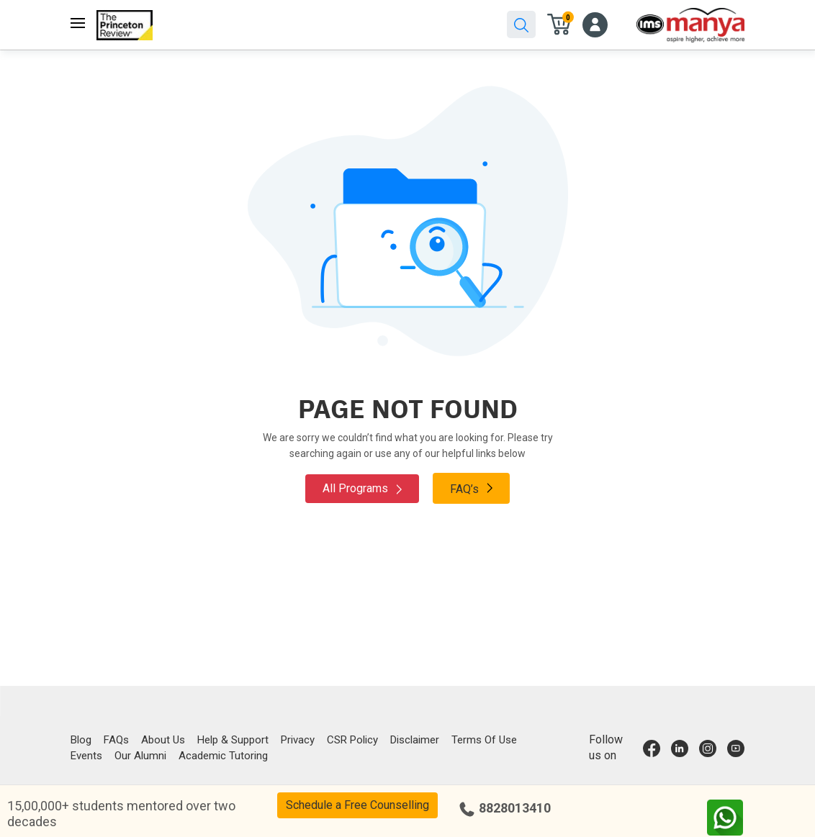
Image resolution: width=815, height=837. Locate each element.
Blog (81, 739)
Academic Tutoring (223, 755)
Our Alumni (140, 755)
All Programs (362, 488)
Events (86, 755)
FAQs (116, 739)
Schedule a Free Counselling (357, 805)
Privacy (298, 739)
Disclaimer (414, 739)
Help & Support (233, 739)
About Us (163, 739)
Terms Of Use (484, 739)
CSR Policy (352, 739)
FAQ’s (471, 488)
